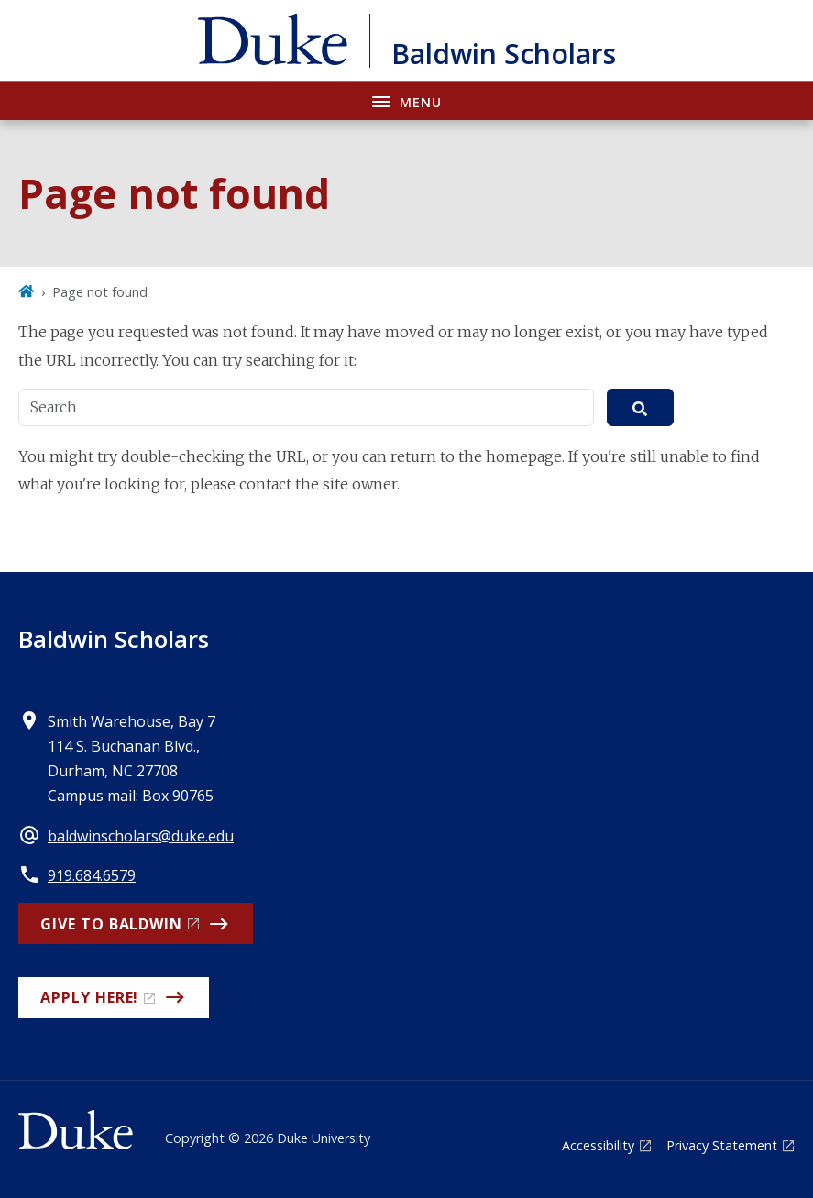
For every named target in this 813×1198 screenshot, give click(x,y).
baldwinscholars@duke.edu (141, 836)
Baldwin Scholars (113, 638)
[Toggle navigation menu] (406, 100)
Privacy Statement (721, 1145)
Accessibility (598, 1145)
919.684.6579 (92, 875)
